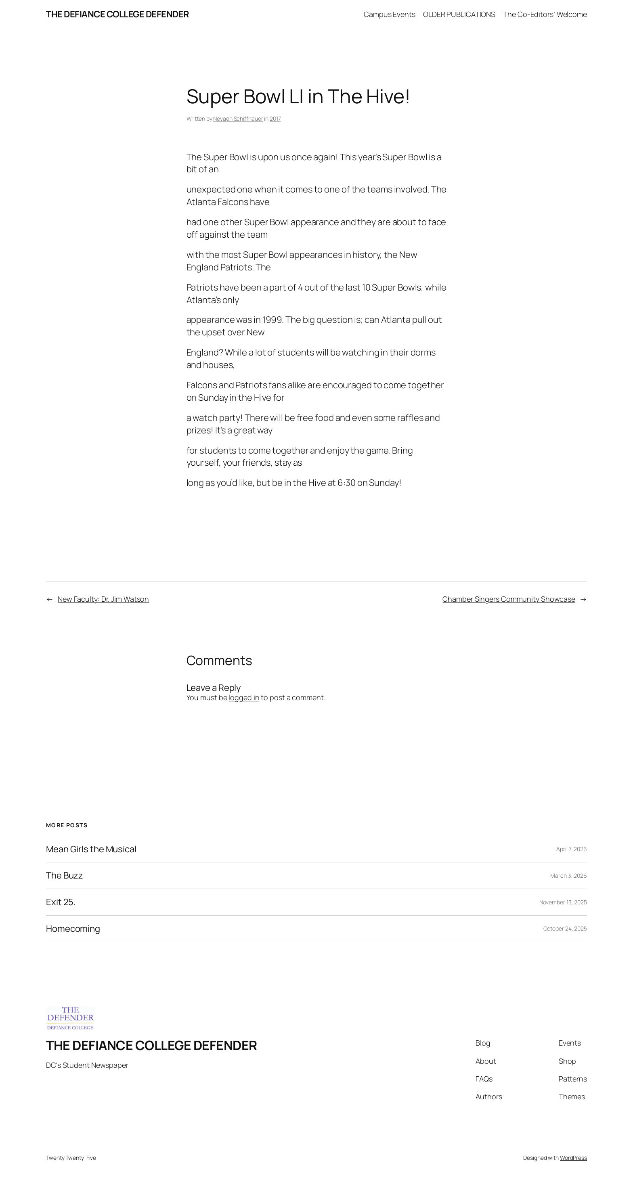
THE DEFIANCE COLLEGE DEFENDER (117, 14)
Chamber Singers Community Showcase (508, 599)
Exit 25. (61, 902)
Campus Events (389, 14)
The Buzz (64, 875)
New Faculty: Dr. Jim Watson (103, 599)
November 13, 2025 (563, 902)
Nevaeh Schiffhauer (238, 118)
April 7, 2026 (571, 849)
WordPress (573, 1157)
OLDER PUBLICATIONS (459, 14)
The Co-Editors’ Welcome (545, 14)
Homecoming (73, 929)
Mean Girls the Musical (91, 849)
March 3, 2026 (568, 875)
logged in (243, 697)
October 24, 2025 (565, 928)
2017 (275, 118)
